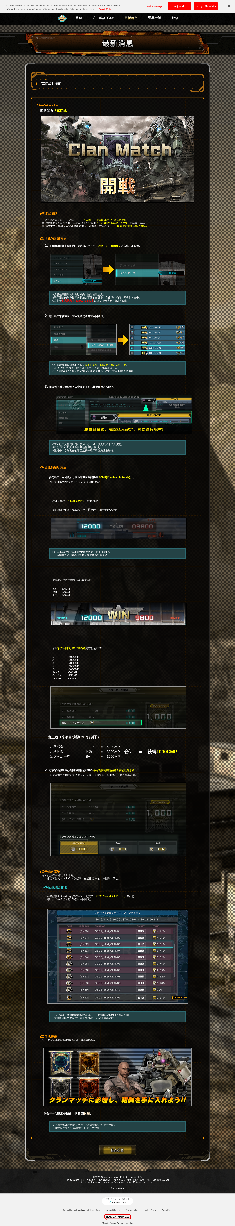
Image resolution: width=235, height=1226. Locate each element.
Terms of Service (112, 1210)
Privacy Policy (132, 1210)
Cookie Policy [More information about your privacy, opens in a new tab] (106, 9)
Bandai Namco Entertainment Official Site (81, 1210)
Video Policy (166, 1210)
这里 (87, 1113)
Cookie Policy (150, 1210)
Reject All (179, 6)
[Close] (229, 6)
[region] (117, 6)
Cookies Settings (153, 6)
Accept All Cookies (206, 6)
